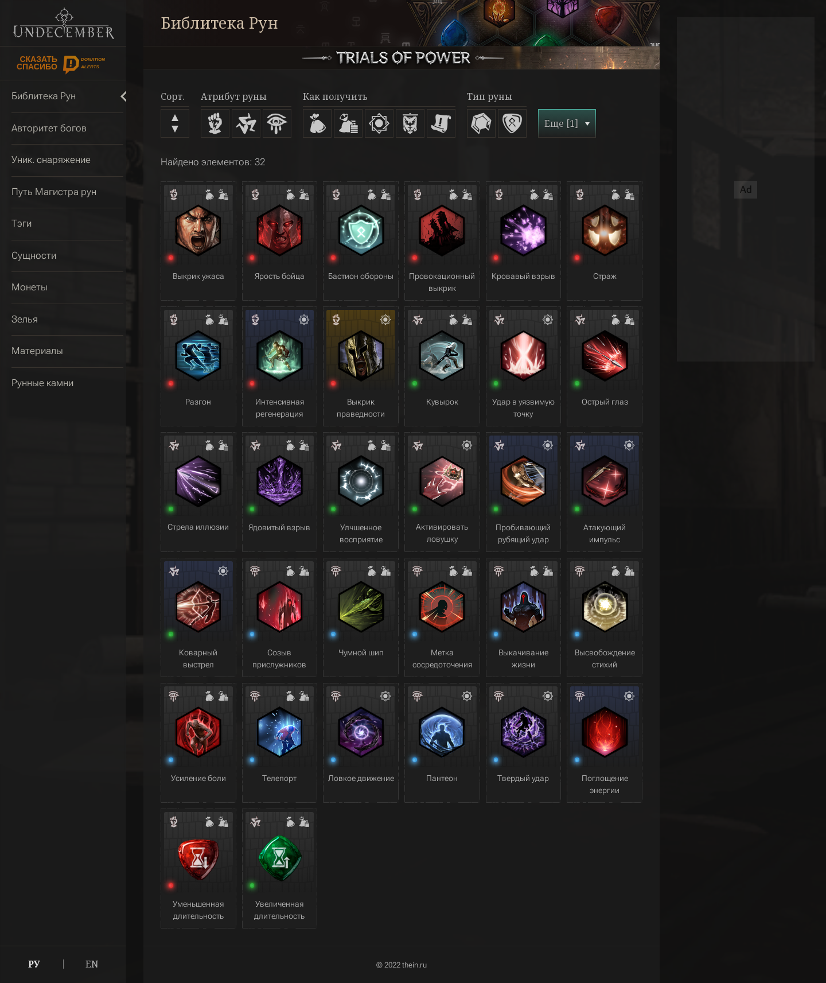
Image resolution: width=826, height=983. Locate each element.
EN (92, 964)
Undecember (63, 23)
